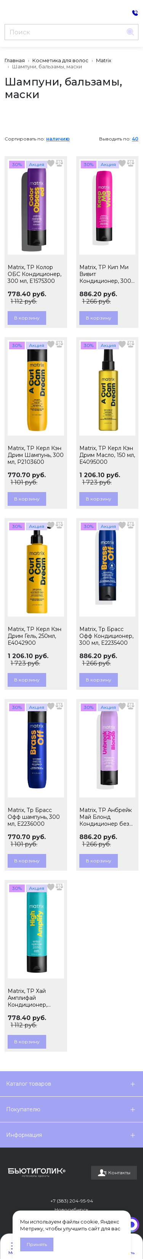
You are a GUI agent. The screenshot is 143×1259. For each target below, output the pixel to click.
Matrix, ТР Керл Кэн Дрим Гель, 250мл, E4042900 (34, 636)
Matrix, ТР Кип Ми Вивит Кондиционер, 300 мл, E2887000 (105, 274)
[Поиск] (64, 32)
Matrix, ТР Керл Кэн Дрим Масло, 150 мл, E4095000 (107, 455)
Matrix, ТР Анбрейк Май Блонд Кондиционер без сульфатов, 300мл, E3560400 (105, 817)
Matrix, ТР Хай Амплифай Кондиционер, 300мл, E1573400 (31, 998)
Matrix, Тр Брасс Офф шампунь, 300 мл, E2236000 (34, 817)
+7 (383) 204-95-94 (71, 1201)
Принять (37, 1244)
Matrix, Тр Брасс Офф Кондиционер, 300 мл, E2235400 (106, 636)
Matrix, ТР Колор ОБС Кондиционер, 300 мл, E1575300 (34, 274)
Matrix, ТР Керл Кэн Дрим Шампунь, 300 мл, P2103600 (36, 455)
